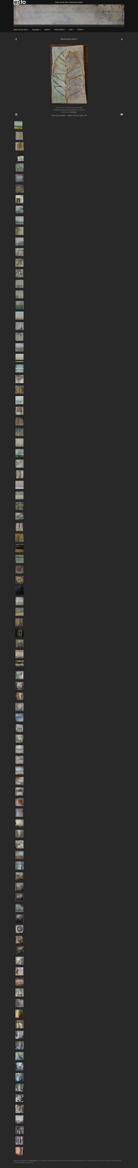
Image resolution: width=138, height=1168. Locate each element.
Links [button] (71, 30)
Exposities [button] (36, 30)
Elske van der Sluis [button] (21, 30)
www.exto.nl (33, 1160)
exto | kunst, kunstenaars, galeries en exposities (20, 2)
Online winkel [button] (59, 30)
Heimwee (73, 112)
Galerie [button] (47, 30)
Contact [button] (80, 30)
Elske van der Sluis (61, 2)
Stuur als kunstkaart (69, 115)
